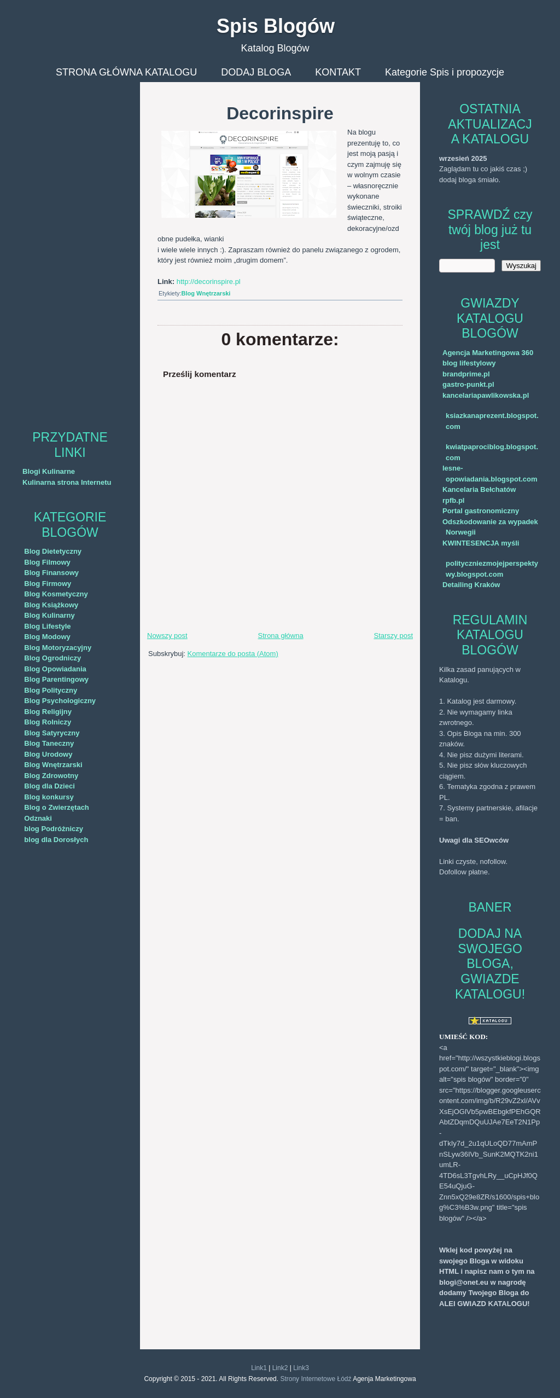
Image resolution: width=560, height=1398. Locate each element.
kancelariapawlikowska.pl (485, 395)
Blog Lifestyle (47, 626)
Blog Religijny (48, 711)
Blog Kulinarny (49, 615)
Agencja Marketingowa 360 (487, 353)
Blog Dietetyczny (52, 551)
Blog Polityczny (50, 690)
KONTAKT (338, 72)
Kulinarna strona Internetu (67, 482)
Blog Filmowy (47, 562)
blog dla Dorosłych (56, 840)
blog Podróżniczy (53, 829)
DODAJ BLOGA (256, 72)
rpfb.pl (453, 500)
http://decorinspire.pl (209, 281)
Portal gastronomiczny (480, 511)
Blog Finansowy (51, 573)
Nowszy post (167, 635)
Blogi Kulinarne (48, 471)
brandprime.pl (466, 374)
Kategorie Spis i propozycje (444, 72)
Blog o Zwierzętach (56, 807)
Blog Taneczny (49, 743)
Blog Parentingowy (56, 679)
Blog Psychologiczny (60, 701)
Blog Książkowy (51, 605)
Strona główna (281, 635)
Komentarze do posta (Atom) (233, 653)
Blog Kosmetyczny (56, 594)
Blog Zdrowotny (51, 775)
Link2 (280, 1368)
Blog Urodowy (48, 754)
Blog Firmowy (47, 583)
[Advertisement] (70, 246)
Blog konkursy (48, 797)
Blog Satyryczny (51, 733)
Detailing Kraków (471, 585)
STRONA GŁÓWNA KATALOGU (126, 72)
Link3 (301, 1368)
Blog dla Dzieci (49, 786)
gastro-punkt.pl (468, 384)
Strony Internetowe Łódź (315, 1379)
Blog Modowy (47, 637)
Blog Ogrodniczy (52, 658)
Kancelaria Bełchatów (479, 489)
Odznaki (38, 818)
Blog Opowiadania (55, 669)
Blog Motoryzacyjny (57, 647)
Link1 (259, 1368)
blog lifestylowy (469, 363)
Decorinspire (280, 113)
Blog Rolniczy (47, 722)
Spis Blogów (276, 26)
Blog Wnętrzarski (53, 765)
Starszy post (393, 635)
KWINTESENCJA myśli (480, 543)
